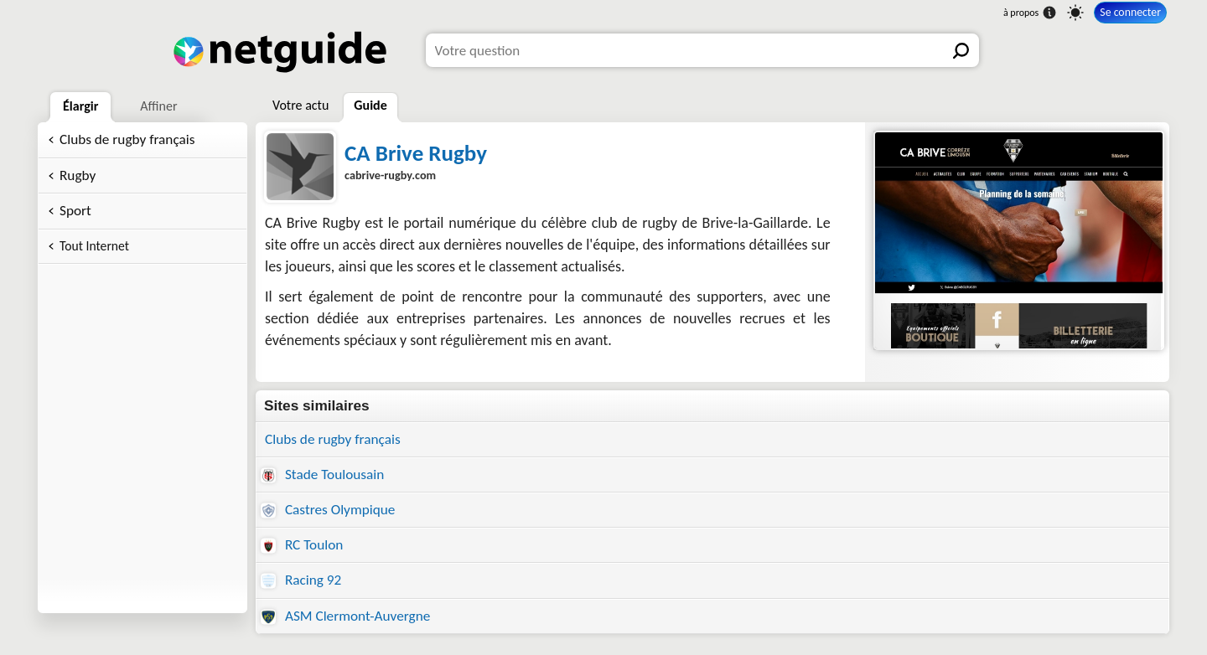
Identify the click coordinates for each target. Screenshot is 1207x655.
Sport (75, 210)
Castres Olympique (328, 509)
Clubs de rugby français (127, 139)
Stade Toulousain (322, 474)
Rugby (78, 175)
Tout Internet (94, 246)
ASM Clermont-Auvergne (345, 616)
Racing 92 (301, 580)
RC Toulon (302, 545)
